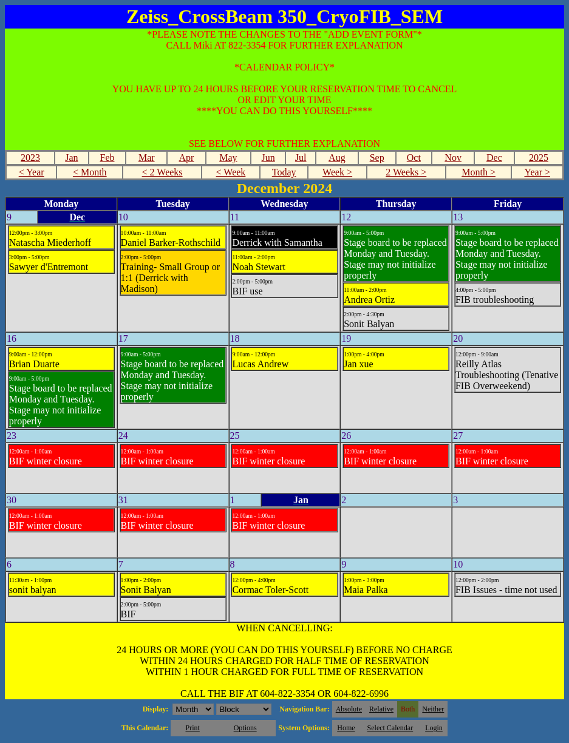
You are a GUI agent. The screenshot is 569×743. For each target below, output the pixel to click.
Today (284, 172)
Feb (107, 157)
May (228, 157)
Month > (479, 172)
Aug (337, 157)
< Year (31, 172)
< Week (231, 172)
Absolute (349, 709)
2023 (30, 157)
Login (434, 728)
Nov (453, 157)
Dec (494, 157)
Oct (414, 157)
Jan (71, 157)
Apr (186, 157)
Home (346, 728)
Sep (377, 157)
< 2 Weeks (162, 172)
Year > (537, 172)
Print (192, 728)
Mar (146, 157)
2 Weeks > (406, 172)
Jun (268, 157)
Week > (337, 172)
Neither (433, 709)
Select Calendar (390, 728)
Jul (301, 157)
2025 (538, 157)
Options (245, 728)
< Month (90, 172)
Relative (381, 709)
